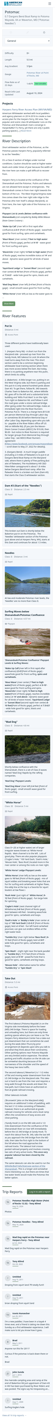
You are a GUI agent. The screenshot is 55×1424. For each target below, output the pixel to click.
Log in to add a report (39, 1191)
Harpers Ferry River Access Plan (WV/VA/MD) (27, 109)
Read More (26, 130)
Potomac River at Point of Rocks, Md (38, 74)
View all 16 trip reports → (14, 1415)
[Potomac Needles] (27, 1224)
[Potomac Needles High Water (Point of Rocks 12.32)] (27, 1206)
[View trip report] (27, 1264)
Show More (8, 303)
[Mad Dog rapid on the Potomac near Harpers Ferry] (27, 1244)
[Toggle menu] (50, 4)
